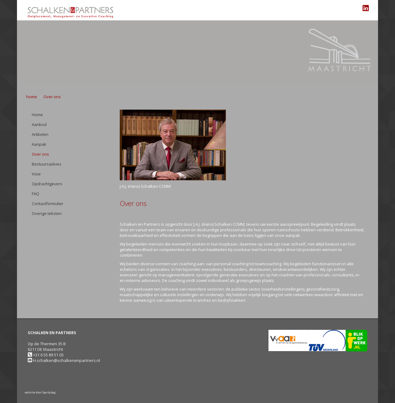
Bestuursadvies (46, 164)
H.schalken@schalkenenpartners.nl (66, 360)
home (31, 96)
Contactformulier (47, 203)
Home (37, 114)
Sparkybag (49, 392)
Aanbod (39, 124)
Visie (36, 174)
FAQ (35, 193)
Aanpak (39, 144)
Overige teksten (47, 213)
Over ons (52, 96)
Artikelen (40, 134)
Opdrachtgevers (47, 184)
